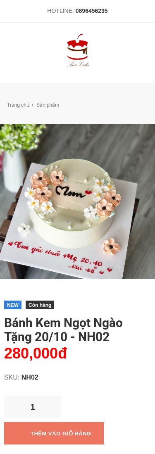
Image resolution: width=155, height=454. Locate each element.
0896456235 (92, 10)
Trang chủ (18, 105)
